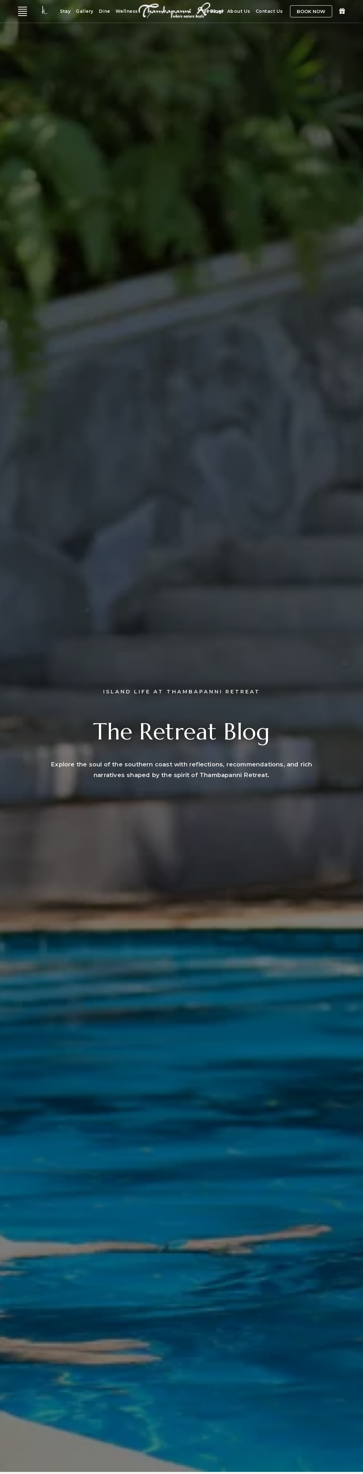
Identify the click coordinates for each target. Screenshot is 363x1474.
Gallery (85, 11)
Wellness (127, 11)
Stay (65, 11)
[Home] (181, 19)
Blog (216, 11)
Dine (104, 11)
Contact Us (269, 11)
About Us (238, 11)
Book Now (311, 11)
